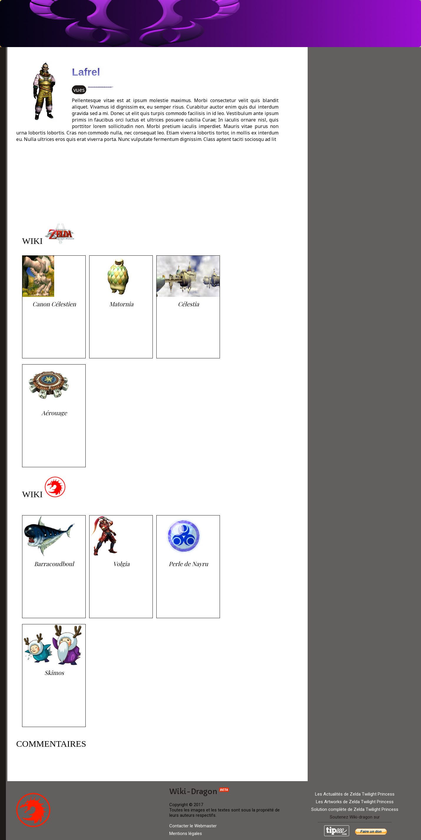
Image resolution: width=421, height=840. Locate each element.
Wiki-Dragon (199, 791)
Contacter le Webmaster (193, 826)
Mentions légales (185, 833)
